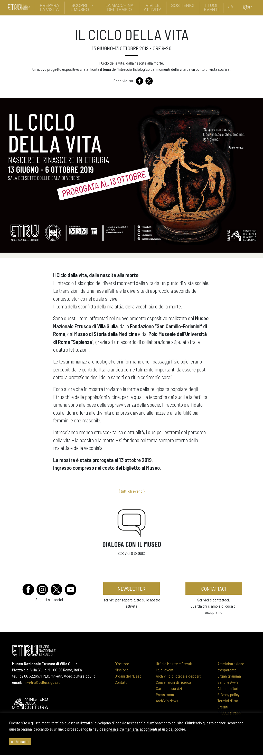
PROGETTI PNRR (229, 712)
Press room (165, 694)
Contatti (121, 682)
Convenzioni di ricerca (173, 682)
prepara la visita (49, 7)
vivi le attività (153, 7)
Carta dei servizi (169, 688)
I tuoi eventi (165, 669)
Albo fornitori (228, 688)
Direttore (122, 663)
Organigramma (229, 675)
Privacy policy (229, 694)
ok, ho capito (20, 741)
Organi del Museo (128, 675)
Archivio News (167, 700)
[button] (253, 7)
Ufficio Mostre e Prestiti (174, 663)
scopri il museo (79, 7)
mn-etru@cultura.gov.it (41, 682)
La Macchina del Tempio (119, 7)
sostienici (182, 5)
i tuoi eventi (211, 7)
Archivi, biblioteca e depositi (179, 675)
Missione (122, 669)
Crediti (223, 706)
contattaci (213, 588)
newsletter (131, 588)
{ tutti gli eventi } (132, 490)
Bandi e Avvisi (229, 682)
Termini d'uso (228, 700)
